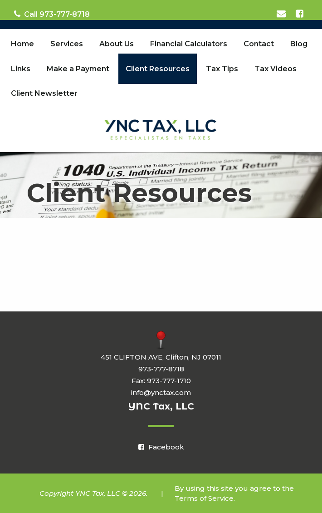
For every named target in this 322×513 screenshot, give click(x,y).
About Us (116, 43)
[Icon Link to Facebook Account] (300, 14)
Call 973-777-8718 (52, 14)
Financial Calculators (188, 43)
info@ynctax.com (161, 392)
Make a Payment (78, 68)
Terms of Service (204, 498)
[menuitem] (22, 44)
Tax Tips (222, 68)
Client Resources (158, 68)
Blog (298, 43)
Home (22, 43)
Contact (259, 43)
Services (66, 43)
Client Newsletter (44, 93)
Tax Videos (275, 68)
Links (20, 68)
